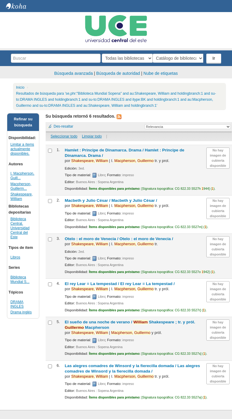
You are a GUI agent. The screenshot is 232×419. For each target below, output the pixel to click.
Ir (214, 58)
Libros (15, 257)
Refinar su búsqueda (23, 122)
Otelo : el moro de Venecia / (119, 238)
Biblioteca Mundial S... (19, 279)
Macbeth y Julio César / (111, 200)
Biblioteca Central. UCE (21, 6)
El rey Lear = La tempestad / (120, 283)
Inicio (20, 87)
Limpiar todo (92, 136)
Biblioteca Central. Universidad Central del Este (19, 228)
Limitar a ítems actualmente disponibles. (22, 149)
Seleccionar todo (64, 136)
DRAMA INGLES (17, 304)
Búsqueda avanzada (73, 73)
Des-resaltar (63, 126)
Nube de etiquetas (160, 73)
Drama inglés (21, 312)
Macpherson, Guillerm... (20, 186)
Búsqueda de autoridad (118, 73)
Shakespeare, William (21, 196)
